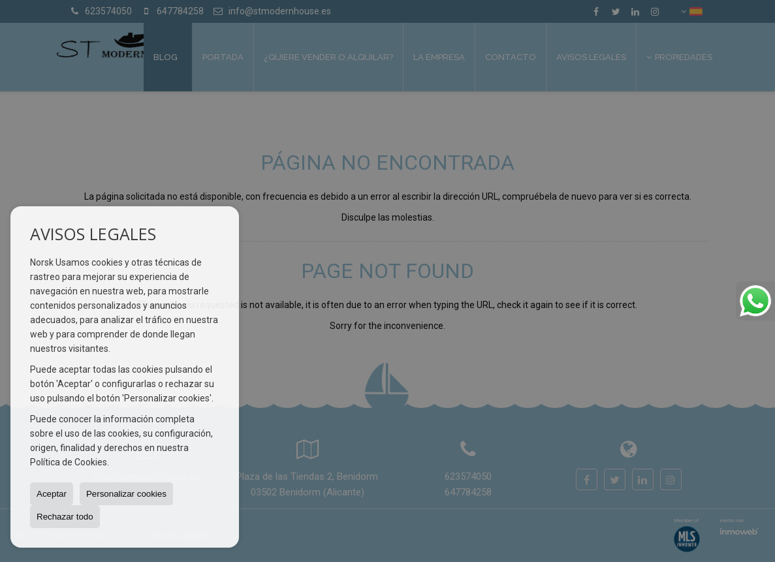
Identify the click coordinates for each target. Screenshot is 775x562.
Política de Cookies (68, 462)
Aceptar (52, 494)
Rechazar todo (65, 517)
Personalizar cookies (126, 494)
